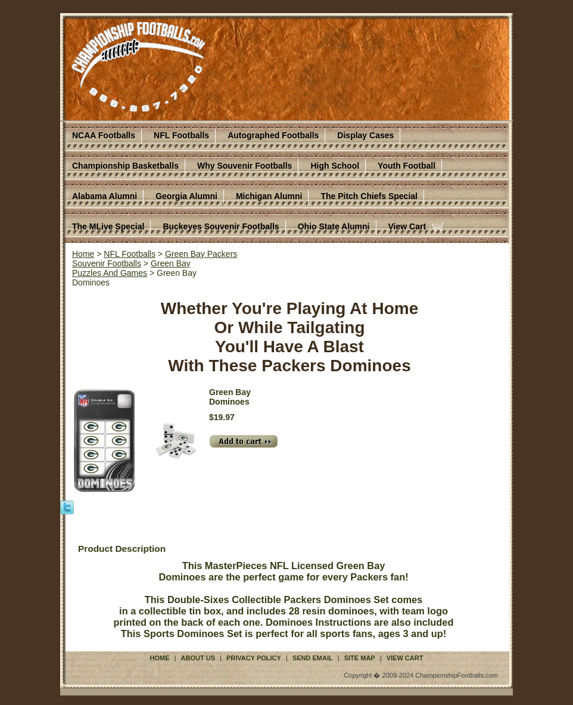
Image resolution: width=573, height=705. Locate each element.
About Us (198, 657)
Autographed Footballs (273, 135)
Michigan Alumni (269, 196)
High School (334, 165)
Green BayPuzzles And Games (131, 268)
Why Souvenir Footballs (244, 165)
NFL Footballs (181, 135)
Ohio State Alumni (334, 226)
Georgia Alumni (186, 196)
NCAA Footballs (103, 135)
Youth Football (406, 165)
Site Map (359, 657)
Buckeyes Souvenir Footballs (221, 226)
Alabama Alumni (104, 196)
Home (83, 254)
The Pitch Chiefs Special (369, 196)
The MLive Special (108, 226)
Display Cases (365, 135)
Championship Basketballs (125, 165)
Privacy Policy (253, 657)
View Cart (407, 226)
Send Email (312, 657)
